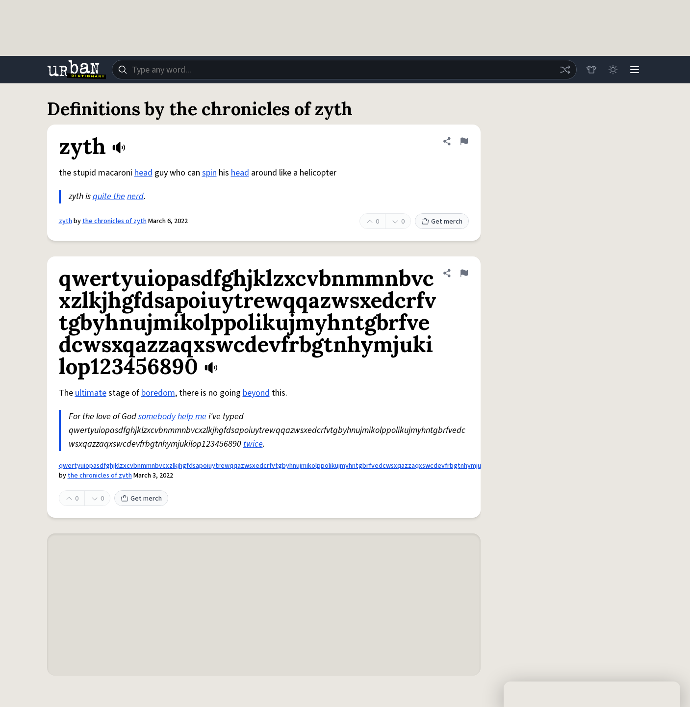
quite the (109, 196)
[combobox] (344, 69)
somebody (157, 416)
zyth (65, 221)
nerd (135, 196)
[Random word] (565, 70)
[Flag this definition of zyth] (464, 141)
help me (192, 416)
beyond (256, 393)
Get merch (441, 222)
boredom (158, 393)
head (143, 173)
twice (253, 444)
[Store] (591, 69)
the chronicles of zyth (114, 221)
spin (209, 173)
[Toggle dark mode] (613, 69)
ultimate (90, 393)
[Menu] (634, 69)
